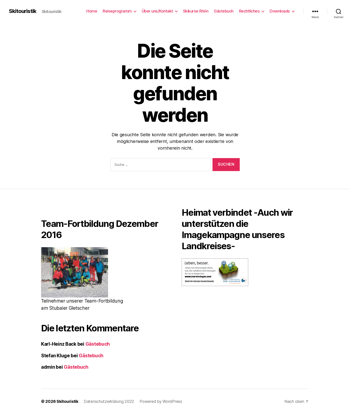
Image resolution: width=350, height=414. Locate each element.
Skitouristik (22, 11)
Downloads (280, 11)
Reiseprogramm (117, 11)
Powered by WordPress (161, 401)
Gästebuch (223, 11)
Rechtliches (249, 11)
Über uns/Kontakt (157, 11)
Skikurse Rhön (195, 11)
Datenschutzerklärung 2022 (109, 401)
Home (91, 11)
